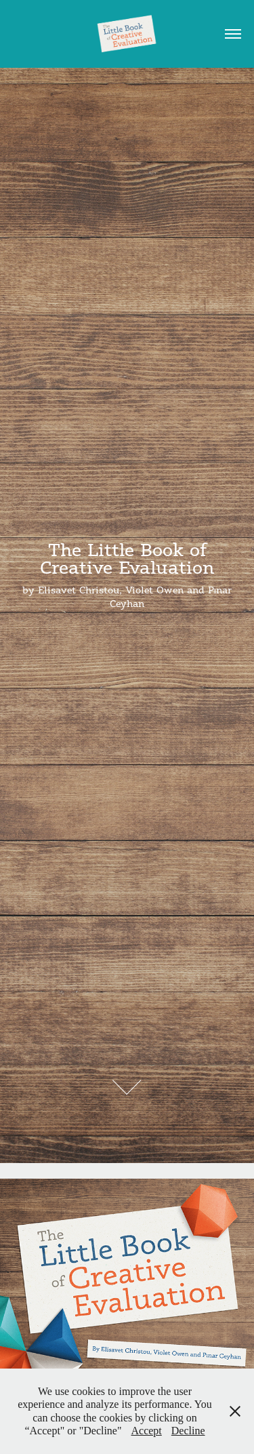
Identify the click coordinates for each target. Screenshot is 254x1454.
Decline (188, 1430)
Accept (146, 1430)
